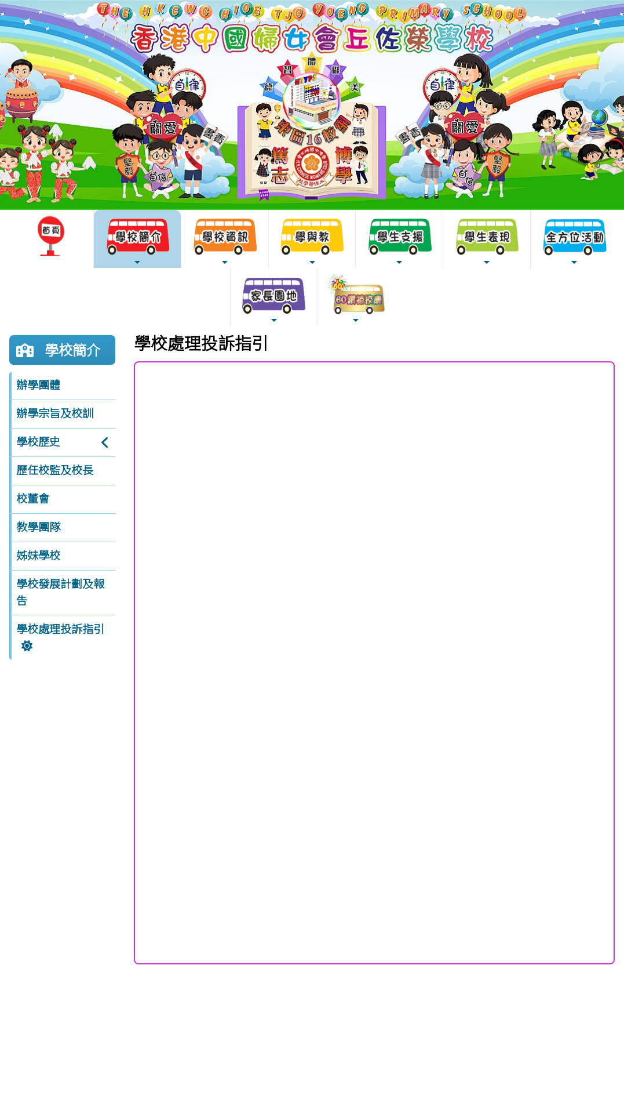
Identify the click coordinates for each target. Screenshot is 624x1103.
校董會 (32, 499)
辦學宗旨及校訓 (54, 413)
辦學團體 (38, 385)
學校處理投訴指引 (60, 629)
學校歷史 (38, 442)
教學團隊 (38, 527)
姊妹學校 (38, 556)
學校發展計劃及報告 (60, 592)
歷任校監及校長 (54, 470)
